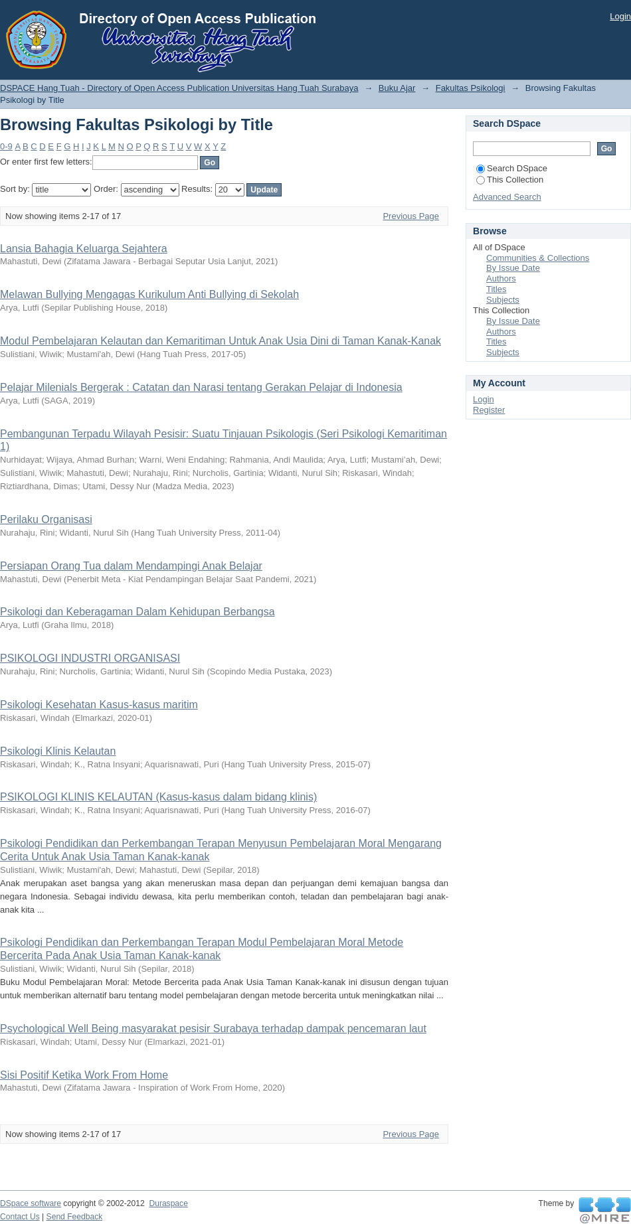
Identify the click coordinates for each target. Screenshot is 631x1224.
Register (489, 410)
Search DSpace (511, 168)
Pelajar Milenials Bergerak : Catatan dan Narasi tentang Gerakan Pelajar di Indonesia (201, 387)
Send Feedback (74, 1216)
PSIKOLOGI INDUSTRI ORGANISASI (90, 658)
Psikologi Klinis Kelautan (58, 751)
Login (620, 16)
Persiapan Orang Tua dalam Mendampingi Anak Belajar (131, 566)
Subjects (502, 300)
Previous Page (411, 216)
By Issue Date (513, 268)
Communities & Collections (537, 258)
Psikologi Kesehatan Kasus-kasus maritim (99, 704)
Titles (496, 289)
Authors (501, 278)
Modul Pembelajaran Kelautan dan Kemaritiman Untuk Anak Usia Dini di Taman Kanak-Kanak (220, 340)
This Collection (509, 180)
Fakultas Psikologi (470, 88)
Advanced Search (507, 197)
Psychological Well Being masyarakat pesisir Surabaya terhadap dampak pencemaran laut (213, 1028)
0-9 (6, 146)
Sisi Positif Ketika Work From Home (84, 1075)
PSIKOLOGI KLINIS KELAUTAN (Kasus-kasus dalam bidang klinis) (158, 797)
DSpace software (30, 1203)
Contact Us (20, 1216)
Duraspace (168, 1203)
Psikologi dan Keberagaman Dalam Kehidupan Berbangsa (137, 611)
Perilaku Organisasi (46, 519)
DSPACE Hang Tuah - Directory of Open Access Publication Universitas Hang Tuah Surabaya (179, 88)
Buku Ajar (397, 88)
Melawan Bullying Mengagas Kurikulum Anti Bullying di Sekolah (149, 294)
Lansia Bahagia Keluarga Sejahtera (83, 248)
